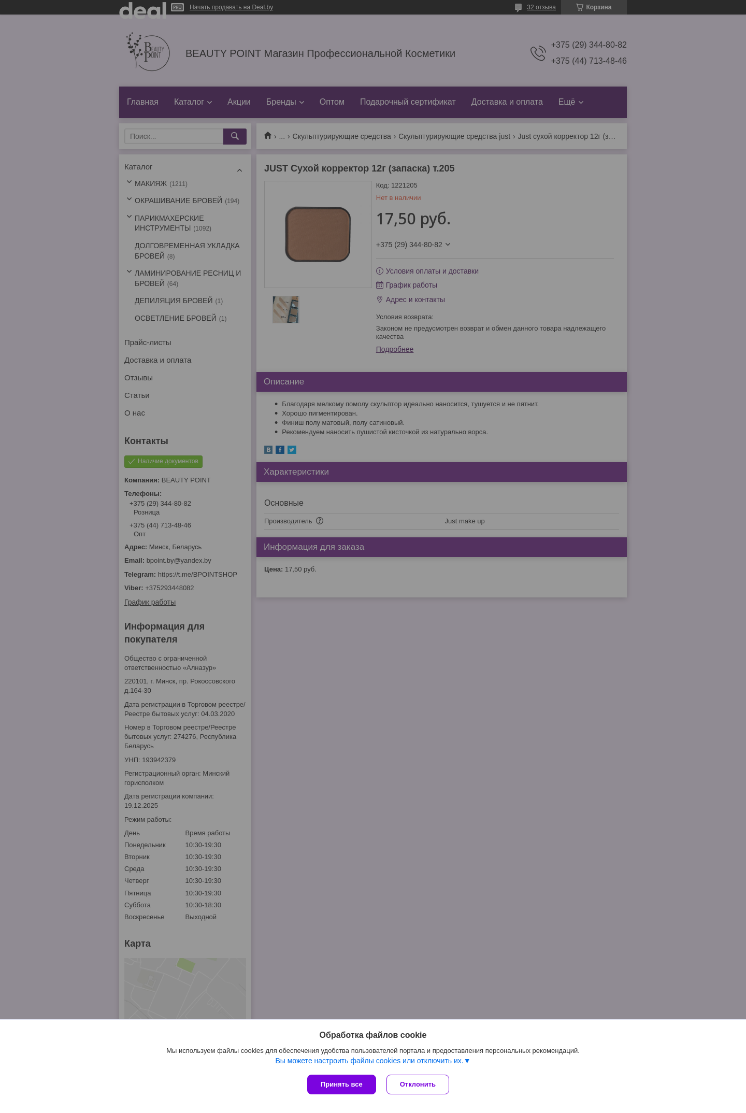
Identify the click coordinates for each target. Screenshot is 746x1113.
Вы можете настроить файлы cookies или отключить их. (369, 1061)
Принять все (342, 1084)
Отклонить (418, 1084)
